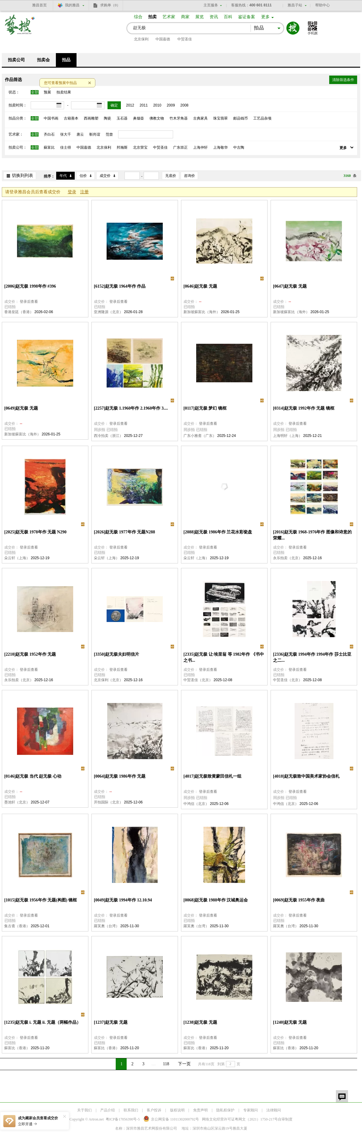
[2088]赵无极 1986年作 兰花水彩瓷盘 (217, 532)
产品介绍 (107, 1110)
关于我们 (84, 1110)
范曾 (109, 134)
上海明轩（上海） (287, 436)
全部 (34, 92)
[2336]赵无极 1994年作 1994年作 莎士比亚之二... (312, 657)
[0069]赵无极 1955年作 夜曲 (299, 900)
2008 (184, 105)
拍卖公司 (16, 60)
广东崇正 (180, 147)
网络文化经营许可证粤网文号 (240, 1119)
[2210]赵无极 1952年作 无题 (30, 654)
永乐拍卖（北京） (287, 558)
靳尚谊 (94, 134)
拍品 (66, 60)
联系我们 (131, 1110)
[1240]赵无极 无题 (290, 1022)
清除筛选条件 (343, 80)
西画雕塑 (91, 118)
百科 (228, 17)
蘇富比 (49, 147)
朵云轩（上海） (17, 558)
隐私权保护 (225, 1110)
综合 (138, 17)
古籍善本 (71, 118)
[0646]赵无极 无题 (200, 286)
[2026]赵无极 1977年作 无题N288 (124, 532)
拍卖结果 (63, 92)
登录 (72, 192)
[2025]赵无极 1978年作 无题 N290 (35, 532)
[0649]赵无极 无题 (21, 408)
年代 (63, 176)
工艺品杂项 (262, 118)
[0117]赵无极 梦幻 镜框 (205, 408)
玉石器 (122, 118)
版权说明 (177, 1110)
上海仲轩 (200, 147)
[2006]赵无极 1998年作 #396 (30, 286)
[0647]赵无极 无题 (290, 286)
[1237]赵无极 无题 (111, 1022)
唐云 (80, 134)
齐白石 (49, 134)
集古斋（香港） (17, 926)
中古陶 (238, 147)
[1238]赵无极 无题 (200, 1022)
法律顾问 (273, 1110)
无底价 (170, 176)
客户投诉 (154, 1110)
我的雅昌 (72, 5)
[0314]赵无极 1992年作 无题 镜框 (303, 408)
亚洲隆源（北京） (108, 312)
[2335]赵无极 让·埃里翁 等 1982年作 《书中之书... (223, 657)
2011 (144, 105)
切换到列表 (22, 175)
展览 (199, 17)
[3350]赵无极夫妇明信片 (116, 654)
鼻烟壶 (138, 118)
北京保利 (141, 39)
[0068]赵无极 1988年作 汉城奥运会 (215, 900)
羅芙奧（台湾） (106, 926)
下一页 (184, 1064)
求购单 (110, 5)
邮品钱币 (240, 118)
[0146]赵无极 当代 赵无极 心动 (32, 776)
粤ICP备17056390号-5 (123, 1119)
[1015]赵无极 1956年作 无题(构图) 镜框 (40, 900)
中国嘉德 (162, 39)
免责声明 (200, 1110)
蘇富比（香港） (17, 1048)
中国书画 (51, 118)
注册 (84, 192)
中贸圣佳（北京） (198, 680)
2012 (130, 105)
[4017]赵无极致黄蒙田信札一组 (212, 776)
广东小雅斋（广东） (199, 436)
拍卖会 (43, 60)
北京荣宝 (140, 147)
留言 (342, 1096)
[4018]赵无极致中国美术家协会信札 (306, 776)
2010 (157, 105)
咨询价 (189, 176)
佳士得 (65, 147)
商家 (185, 17)
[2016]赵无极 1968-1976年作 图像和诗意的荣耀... (312, 535)
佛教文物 (156, 118)
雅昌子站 (295, 5)
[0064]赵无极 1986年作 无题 (119, 776)
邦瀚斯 (122, 147)
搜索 (292, 28)
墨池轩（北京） (17, 802)
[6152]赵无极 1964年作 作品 (119, 286)
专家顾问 (250, 1110)
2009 (171, 105)
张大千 (65, 134)
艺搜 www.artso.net (20, 28)
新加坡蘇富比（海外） (201, 312)
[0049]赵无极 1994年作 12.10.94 (123, 900)
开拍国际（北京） (108, 802)
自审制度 (285, 1119)
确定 (114, 105)
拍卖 (152, 17)
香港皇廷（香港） (18, 312)
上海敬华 (220, 147)
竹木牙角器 (178, 118)
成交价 (105, 176)
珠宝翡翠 (220, 118)
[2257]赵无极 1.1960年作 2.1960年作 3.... (131, 408)
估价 (83, 176)
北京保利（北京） (108, 680)
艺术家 (168, 17)
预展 (47, 92)
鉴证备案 (246, 17)
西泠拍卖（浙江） (108, 436)
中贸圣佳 (184, 39)
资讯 (214, 17)
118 (166, 1064)
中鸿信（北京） (196, 804)
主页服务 (210, 5)
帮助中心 (322, 5)
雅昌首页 (39, 5)
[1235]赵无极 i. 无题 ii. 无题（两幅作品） (42, 1022)
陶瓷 (107, 118)
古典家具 (200, 118)
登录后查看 (29, 301)
